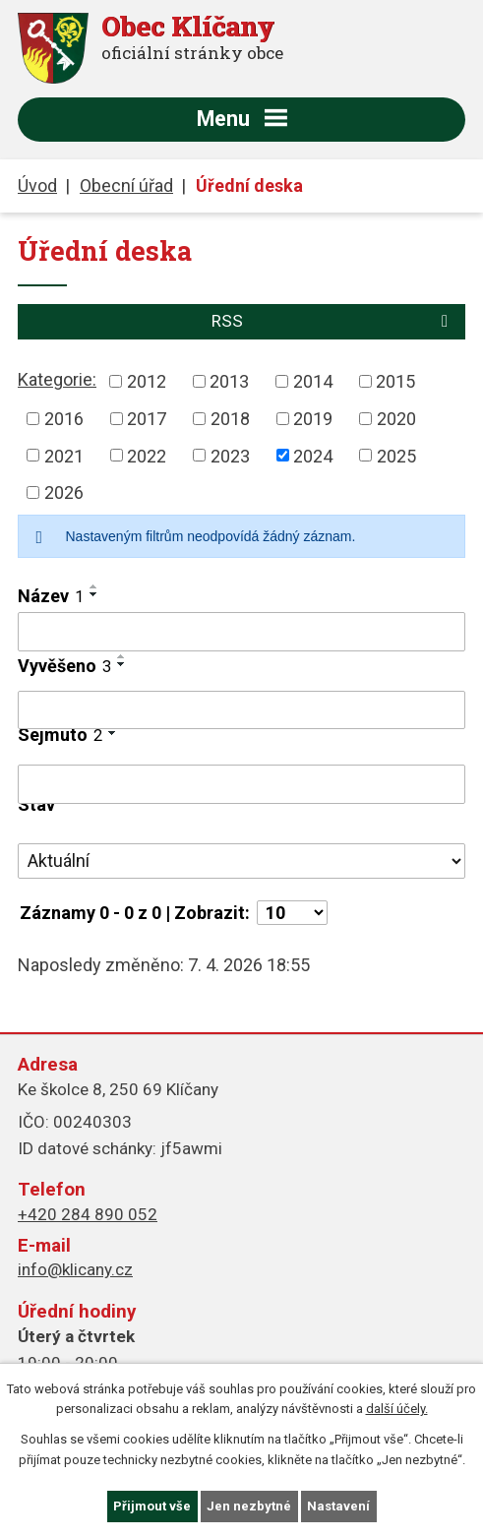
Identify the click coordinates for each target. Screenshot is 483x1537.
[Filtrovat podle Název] (241, 631)
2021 (64, 455)
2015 (395, 381)
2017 (146, 418)
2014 (312, 381)
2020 (396, 418)
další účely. (397, 1409)
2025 (396, 455)
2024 (312, 455)
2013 (229, 381)
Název (51, 595)
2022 (146, 455)
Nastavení (338, 1506)
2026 (64, 492)
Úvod (37, 185)
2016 (64, 418)
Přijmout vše (152, 1506)
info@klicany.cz (75, 1269)
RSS (333, 321)
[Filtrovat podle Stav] (241, 861)
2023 (230, 455)
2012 (146, 381)
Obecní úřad (126, 185)
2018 (230, 418)
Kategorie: (57, 379)
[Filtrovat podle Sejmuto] (241, 784)
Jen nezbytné (249, 1506)
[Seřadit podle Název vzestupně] (94, 586)
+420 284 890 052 (87, 1214)
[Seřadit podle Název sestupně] (94, 594)
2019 (312, 418)
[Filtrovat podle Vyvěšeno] (241, 710)
